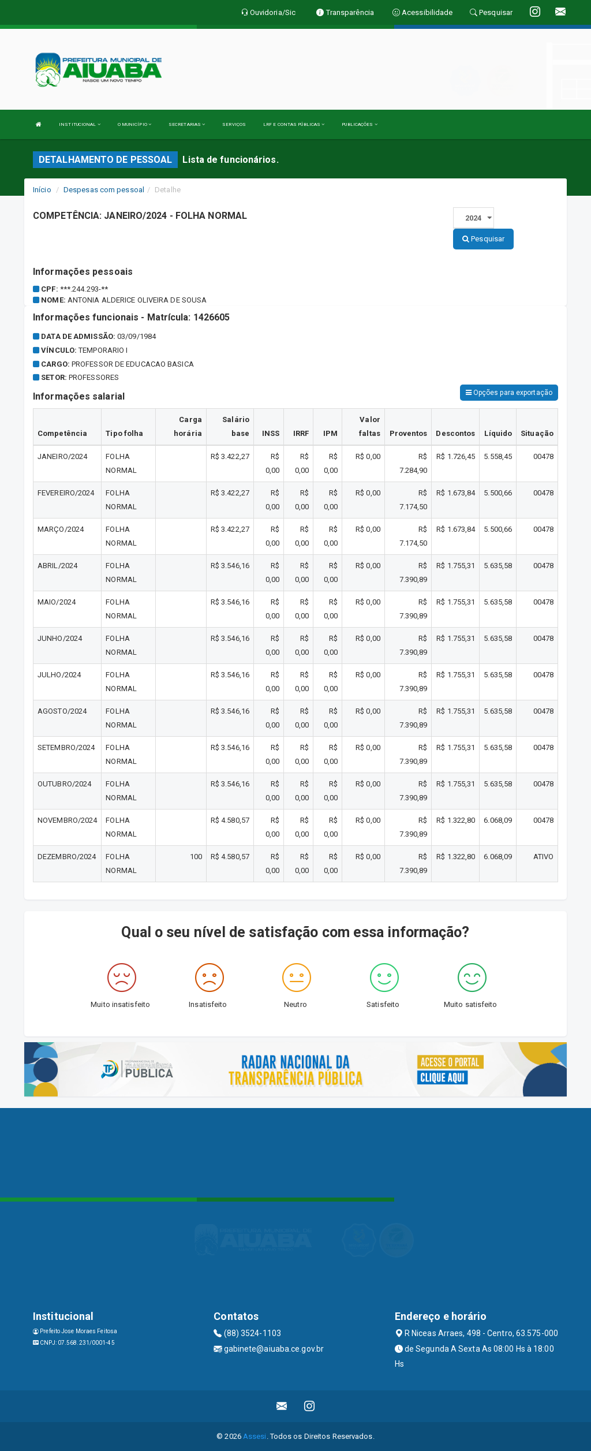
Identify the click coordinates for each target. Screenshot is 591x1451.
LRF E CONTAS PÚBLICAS (293, 124)
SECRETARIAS (187, 124)
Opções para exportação (509, 393)
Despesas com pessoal (103, 189)
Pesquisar (483, 238)
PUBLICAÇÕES (359, 124)
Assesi (255, 1436)
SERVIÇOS (234, 124)
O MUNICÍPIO (134, 124)
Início (42, 189)
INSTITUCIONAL (79, 124)
